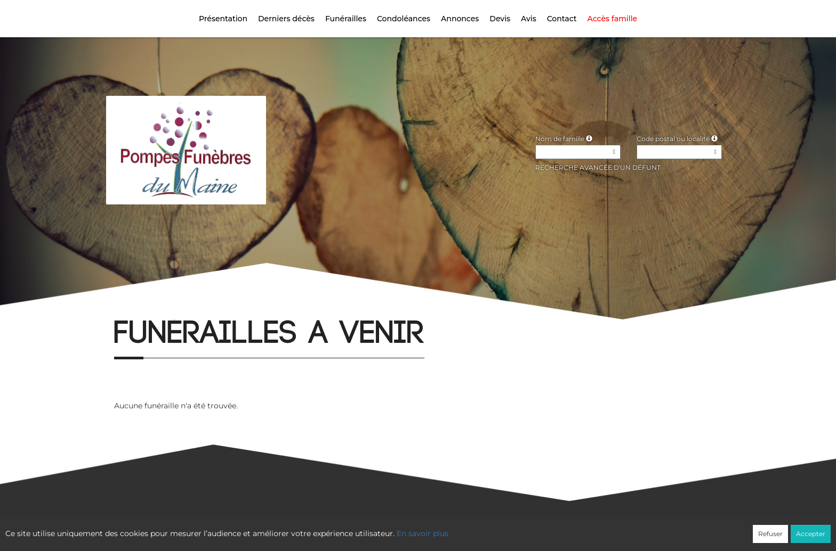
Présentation (223, 18)
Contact (562, 18)
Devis (499, 18)
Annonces (460, 18)
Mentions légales (514, 528)
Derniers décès (286, 18)
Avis (528, 18)
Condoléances (403, 18)
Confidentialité (412, 528)
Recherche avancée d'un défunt (598, 167)
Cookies (461, 528)
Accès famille (613, 18)
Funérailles (345, 18)
